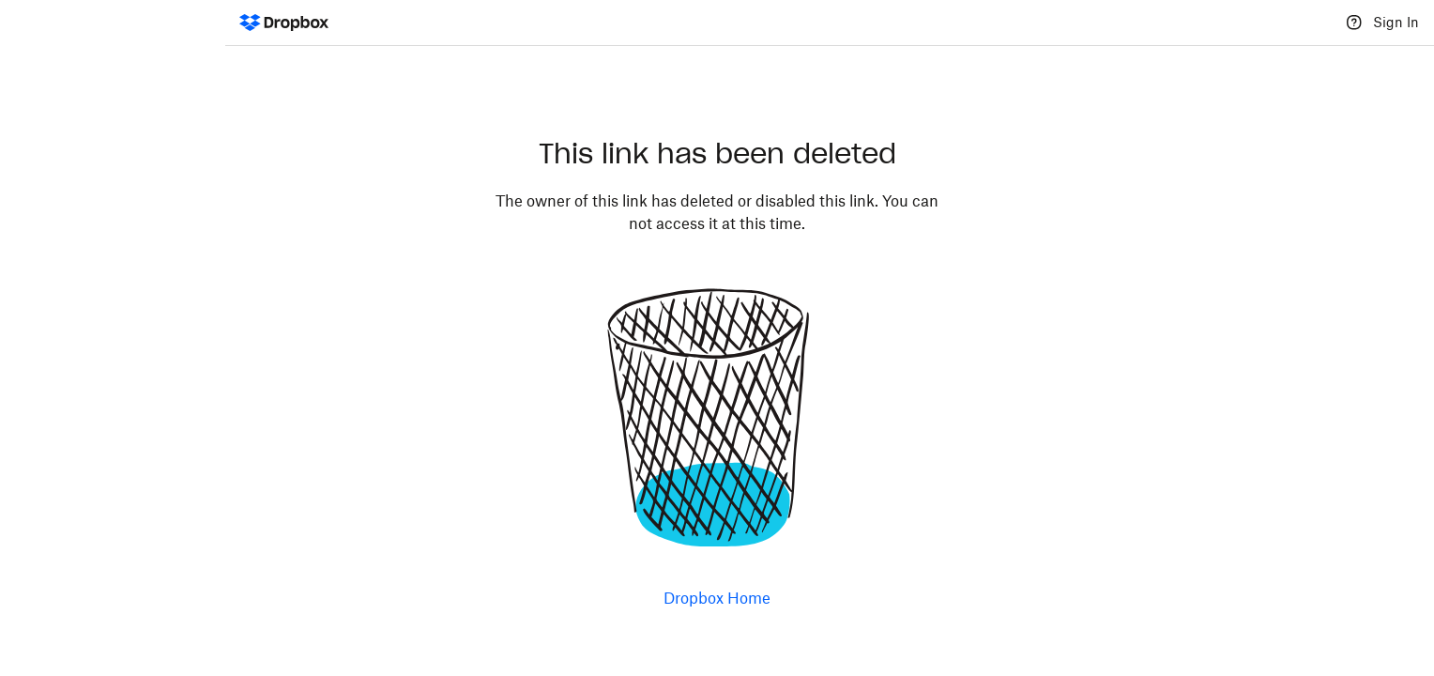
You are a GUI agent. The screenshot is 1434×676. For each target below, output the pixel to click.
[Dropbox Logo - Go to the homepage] (284, 23)
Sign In (1396, 22)
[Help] (1354, 23)
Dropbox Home (717, 598)
